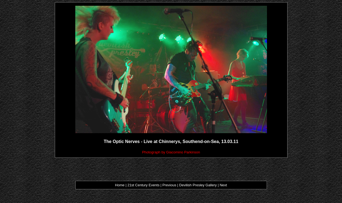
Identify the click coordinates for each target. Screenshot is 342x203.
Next (223, 185)
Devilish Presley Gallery (198, 185)
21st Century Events (143, 185)
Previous (169, 185)
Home (120, 185)
